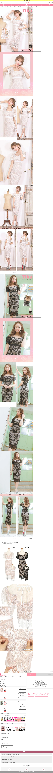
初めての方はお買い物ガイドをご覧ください (7, 745)
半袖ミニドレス (34, 693)
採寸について (3, 746)
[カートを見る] (49, 2)
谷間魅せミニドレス (47, 693)
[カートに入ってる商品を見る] (49, 2)
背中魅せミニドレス (31, 694)
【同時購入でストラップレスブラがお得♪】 (6, 723)
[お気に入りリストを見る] (48, 2)
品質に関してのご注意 (4, 747)
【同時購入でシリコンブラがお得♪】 (5, 713)
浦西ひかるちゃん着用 (45, 694)
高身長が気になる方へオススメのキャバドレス (41, 696)
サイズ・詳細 (49, 674)
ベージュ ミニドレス (31, 696)
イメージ (40, 674)
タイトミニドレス (40, 693)
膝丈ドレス (4, 6)
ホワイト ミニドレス (38, 694)
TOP (1, 6)
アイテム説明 (31, 674)
